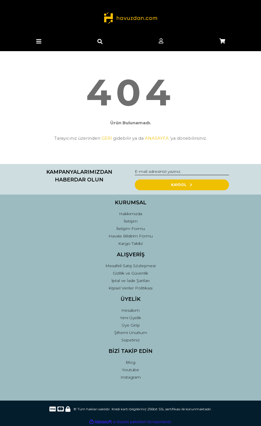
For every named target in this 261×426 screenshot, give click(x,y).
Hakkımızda (130, 213)
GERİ (106, 138)
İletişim (131, 221)
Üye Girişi (131, 325)
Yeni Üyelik (130, 317)
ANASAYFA (157, 138)
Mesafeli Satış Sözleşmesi (130, 265)
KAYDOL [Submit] (182, 185)
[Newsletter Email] (182, 171)
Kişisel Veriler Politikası (130, 288)
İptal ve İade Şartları (130, 280)
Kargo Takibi (130, 243)
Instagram (131, 377)
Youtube (130, 369)
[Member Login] (161, 41)
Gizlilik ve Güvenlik (130, 273)
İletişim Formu (130, 228)
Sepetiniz (130, 340)
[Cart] (222, 41)
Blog (130, 362)
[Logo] (130, 18)
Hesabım (130, 310)
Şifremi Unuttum (130, 332)
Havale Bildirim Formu (131, 236)
